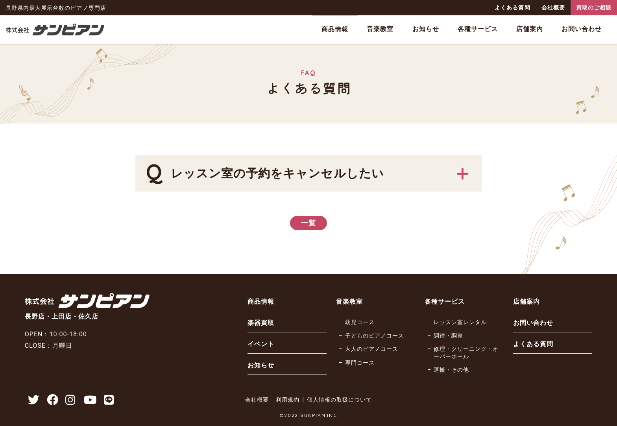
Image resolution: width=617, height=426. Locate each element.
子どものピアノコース (374, 335)
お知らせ (425, 29)
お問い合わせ (582, 29)
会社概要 (553, 7)
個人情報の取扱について (339, 399)
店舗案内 (529, 29)
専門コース (360, 363)
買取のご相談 (593, 7)
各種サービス (478, 29)
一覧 (308, 223)
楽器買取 (261, 322)
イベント (261, 344)
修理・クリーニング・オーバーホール (466, 353)
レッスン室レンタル (460, 322)
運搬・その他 (451, 370)
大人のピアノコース (371, 349)
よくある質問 (512, 7)
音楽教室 (380, 29)
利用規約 (287, 399)
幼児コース (360, 322)
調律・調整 (448, 335)
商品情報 (334, 29)
